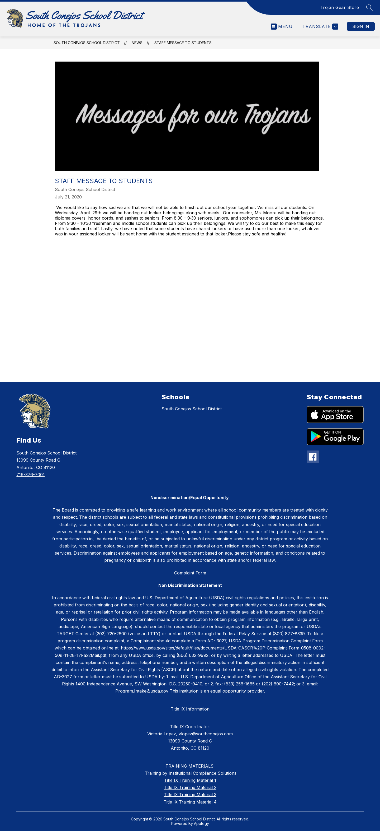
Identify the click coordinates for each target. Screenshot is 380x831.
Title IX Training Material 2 (190, 787)
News (137, 42)
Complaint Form (190, 572)
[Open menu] (282, 26)
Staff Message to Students (183, 42)
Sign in (360, 26)
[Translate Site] (319, 26)
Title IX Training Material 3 (190, 794)
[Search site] (369, 7)
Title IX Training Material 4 (190, 802)
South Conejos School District (87, 42)
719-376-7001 (30, 474)
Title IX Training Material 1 (190, 780)
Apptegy (201, 823)
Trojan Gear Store (339, 7)
